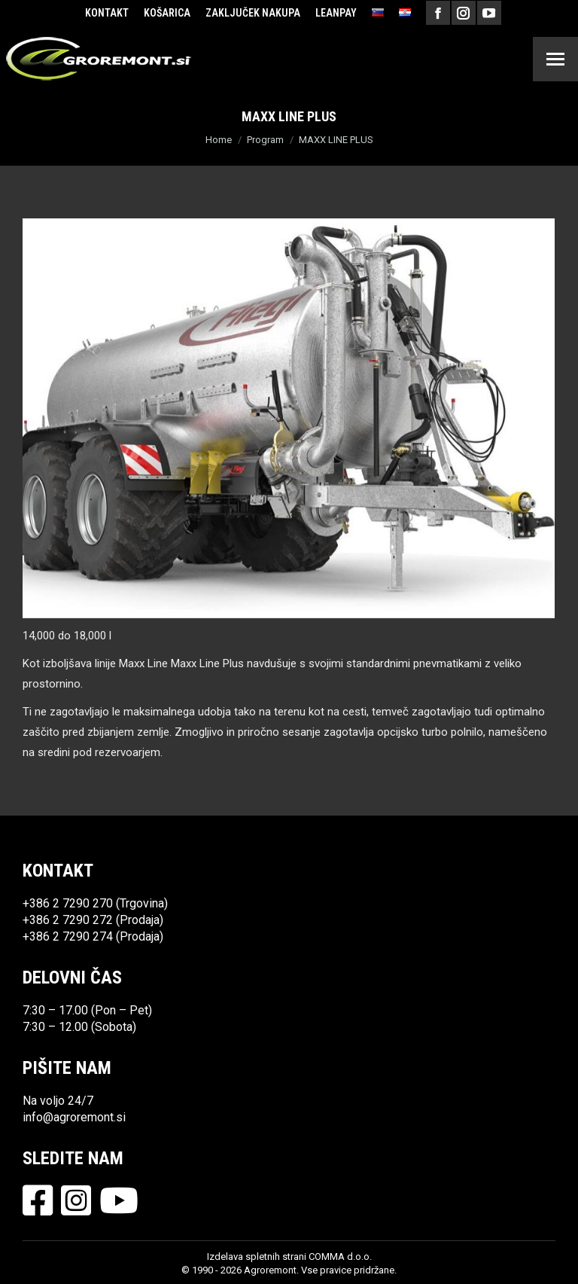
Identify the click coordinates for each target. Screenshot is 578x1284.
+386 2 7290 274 (68, 936)
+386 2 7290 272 (68, 920)
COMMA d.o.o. (340, 1256)
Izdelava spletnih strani (256, 1256)
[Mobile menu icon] (555, 59)
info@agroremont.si (74, 1117)
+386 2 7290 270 (68, 903)
